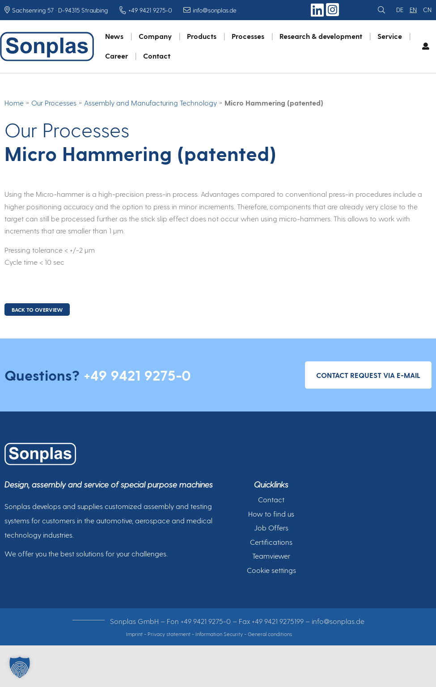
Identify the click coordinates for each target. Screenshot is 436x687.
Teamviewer (271, 555)
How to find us (271, 513)
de (399, 9)
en (413, 9)
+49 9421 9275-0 (137, 374)
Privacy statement (169, 634)
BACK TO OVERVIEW (37, 309)
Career (116, 55)
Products (201, 36)
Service (389, 36)
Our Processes (53, 102)
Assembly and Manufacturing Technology (150, 102)
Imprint (134, 634)
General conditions (270, 634)
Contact (156, 55)
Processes (248, 36)
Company (155, 36)
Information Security (219, 634)
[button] (19, 667)
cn (427, 9)
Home (14, 102)
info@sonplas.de (338, 621)
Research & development (320, 36)
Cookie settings (271, 570)
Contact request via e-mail (368, 375)
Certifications (271, 542)
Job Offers (271, 527)
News (114, 36)
